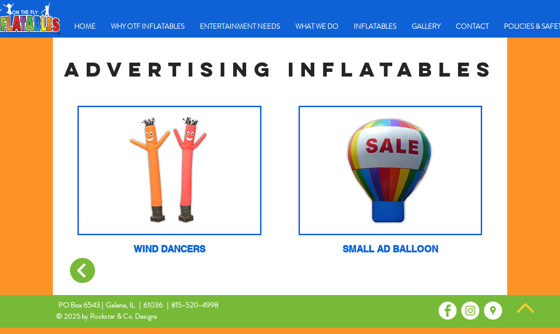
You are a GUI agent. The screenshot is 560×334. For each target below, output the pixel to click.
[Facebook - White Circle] (448, 311)
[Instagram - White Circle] (470, 311)
